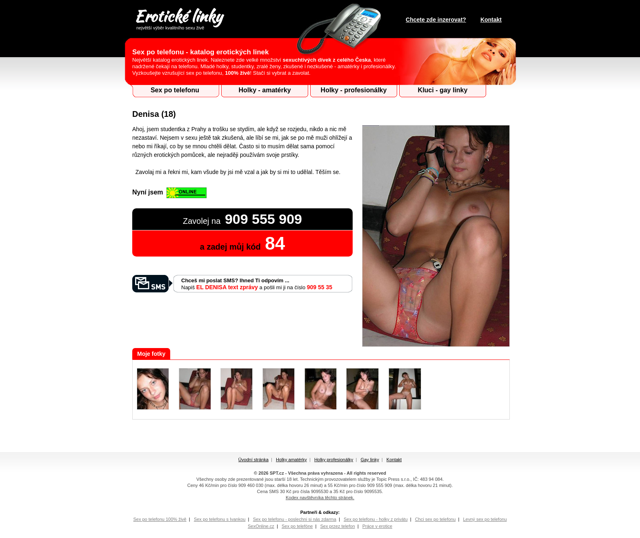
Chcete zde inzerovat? (436, 19)
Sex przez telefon (337, 526)
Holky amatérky (291, 459)
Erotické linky (178, 17)
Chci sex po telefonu (435, 519)
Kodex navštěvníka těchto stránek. (320, 497)
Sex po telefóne (297, 526)
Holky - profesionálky (354, 90)
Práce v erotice (377, 526)
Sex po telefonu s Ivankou (220, 519)
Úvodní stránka (253, 459)
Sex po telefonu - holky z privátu (376, 519)
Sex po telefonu (175, 90)
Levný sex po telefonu (485, 519)
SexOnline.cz (261, 526)
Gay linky (369, 459)
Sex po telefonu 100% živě (159, 519)
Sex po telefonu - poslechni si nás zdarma (294, 519)
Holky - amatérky (264, 90)
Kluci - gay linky (443, 90)
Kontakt (491, 19)
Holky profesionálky (333, 459)
